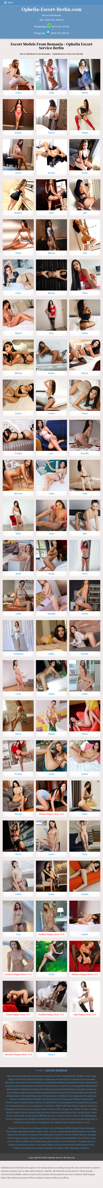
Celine (51, 413)
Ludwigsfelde (78, 1086)
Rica (51, 333)
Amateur (12, 1145)
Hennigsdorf (72, 1082)
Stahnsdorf (78, 1096)
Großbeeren (40, 1082)
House (9, 1116)
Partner (40, 1070)
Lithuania (60, 1128)
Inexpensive (31, 1116)
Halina (51, 734)
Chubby (50, 1145)
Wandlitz (37, 1099)
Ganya (18, 173)
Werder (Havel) (51, 1099)
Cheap (74, 1106)
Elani (18, 533)
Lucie (18, 293)
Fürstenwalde (88, 1079)
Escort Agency (33, 1109)
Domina (33, 1134)
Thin (64, 1122)
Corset (52, 1131)
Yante (85, 814)
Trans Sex (84, 1148)
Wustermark (12, 1102)
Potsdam (37, 1092)
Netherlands (71, 1128)
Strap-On (60, 1141)
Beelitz (23, 1076)
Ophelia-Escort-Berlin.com (51, 9)
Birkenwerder (54, 1076)
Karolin (85, 453)
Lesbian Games (60, 1138)
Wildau (76, 1099)
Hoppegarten (12, 1086)
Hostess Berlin (59, 1112)
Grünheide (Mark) (56, 1082)
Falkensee (50, 1079)
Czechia (21, 1128)
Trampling (82, 1141)
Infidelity (42, 1116)
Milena (18, 373)
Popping (16, 1119)
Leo (51, 453)
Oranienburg (80, 1089)
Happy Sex (67, 1109)
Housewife (19, 1116)
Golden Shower (80, 1134)
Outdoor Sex (27, 1141)
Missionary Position (35, 1148)
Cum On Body (14, 1141)
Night (61, 1148)
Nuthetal (68, 1089)
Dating (8, 1109)
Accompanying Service (17, 1106)
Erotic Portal (19, 1109)
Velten (29, 1099)
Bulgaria (12, 1128)
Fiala (51, 213)
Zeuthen (23, 1102)
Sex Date (71, 1119)
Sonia (85, 173)
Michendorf (92, 1086)
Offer (67, 1148)
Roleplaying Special (45, 1141)
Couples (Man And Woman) (70, 1131)
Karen (51, 132)
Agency (92, 1141)
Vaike (85, 293)
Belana (18, 132)
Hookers (46, 1112)
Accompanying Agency (85, 1102)
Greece (29, 1128)
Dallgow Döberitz (17, 1079)
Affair (58, 1106)
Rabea (85, 734)
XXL (87, 1122)
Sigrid (18, 333)
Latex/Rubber (45, 1138)
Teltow (13, 1099)
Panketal (91, 1089)
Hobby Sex (18, 1148)
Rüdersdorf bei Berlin (64, 1092)
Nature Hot (51, 1148)
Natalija (51, 613)
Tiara (84, 573)
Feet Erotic (65, 1134)
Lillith (18, 894)
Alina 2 (51, 1054)
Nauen (36, 1089)
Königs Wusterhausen (46, 1086)
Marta (85, 373)
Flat (72, 1145)
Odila (18, 613)
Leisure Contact (56, 1116)
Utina (18, 253)
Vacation (71, 1122)
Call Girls (66, 1106)
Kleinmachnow (27, 1086)
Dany (84, 854)
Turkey (32, 1131)
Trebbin (21, 1099)
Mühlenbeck (26, 1089)
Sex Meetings (84, 1119)
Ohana (85, 132)
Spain (25, 1131)
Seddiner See (65, 1096)
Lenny (18, 413)
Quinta (84, 774)
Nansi (85, 92)
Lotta (18, 694)
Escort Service (49, 1109)
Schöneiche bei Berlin (18, 1096)
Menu (10, 3)
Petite (9, 1119)
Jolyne (84, 333)
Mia (85, 533)
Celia (51, 92)
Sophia (84, 654)
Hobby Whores (21, 1112)
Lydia (51, 774)
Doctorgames (21, 1134)
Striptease (70, 1141)
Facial (57, 1134)
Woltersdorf (87, 1099)
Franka (18, 774)
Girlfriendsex (81, 1145)
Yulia (84, 493)
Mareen (18, 493)
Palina (51, 694)
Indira (51, 654)
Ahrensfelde (13, 1076)
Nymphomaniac (89, 1116)
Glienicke (10, 1082)
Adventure (49, 1106)
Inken (18, 734)
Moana (51, 293)
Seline (51, 373)
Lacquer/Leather (29, 1138)
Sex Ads (50, 1119)
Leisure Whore (72, 1116)
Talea (51, 493)
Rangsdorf (47, 1092)
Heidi (85, 613)
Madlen (18, 213)
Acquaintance (37, 1106)
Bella (18, 573)
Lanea (51, 854)
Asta (18, 934)
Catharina (18, 654)
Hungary (38, 1128)
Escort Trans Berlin (46, 1102)
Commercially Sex (87, 1106)
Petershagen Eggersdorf (19, 1092)
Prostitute (41, 1119)
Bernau (31, 1076)
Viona (85, 413)
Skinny (58, 1122)
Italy (45, 1128)
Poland (81, 1128)
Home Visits (35, 1112)
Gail (85, 213)
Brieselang (90, 1076)
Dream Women (62, 1145)
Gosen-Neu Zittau (24, 1082)
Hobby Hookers (82, 1109)
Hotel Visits (91, 1112)
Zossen (32, 1102)
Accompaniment (65, 1102)
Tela (85, 253)
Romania (90, 1128)
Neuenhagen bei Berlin (52, 1089)
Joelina (18, 453)
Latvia (52, 1128)
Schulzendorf (36, 1096)
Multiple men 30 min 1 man (82, 1138)
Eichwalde (31, 1079)
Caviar (45, 1131)
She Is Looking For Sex (42, 1122)
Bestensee (41, 1076)
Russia (9, 1131)
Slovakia (18, 1131)
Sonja (51, 573)
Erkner (41, 1079)
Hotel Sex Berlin (75, 1112)
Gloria (18, 854)
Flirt (59, 1109)
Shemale (74, 1148)
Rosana (51, 173)
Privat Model (28, 1119)
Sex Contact (61, 1119)
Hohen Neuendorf (88, 1082)
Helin (51, 974)
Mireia (51, 253)
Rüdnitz (80, 1092)
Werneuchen (65, 1099)
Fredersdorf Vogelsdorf (68, 1079)
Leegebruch (64, 1086)
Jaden (18, 92)
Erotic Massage (45, 1134)
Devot (88, 1131)
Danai (51, 894)
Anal (39, 1131)
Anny (51, 533)
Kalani (85, 934)
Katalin (84, 894)
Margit (18, 814)
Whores (80, 1122)
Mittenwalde (13, 1089)
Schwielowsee (51, 1096)
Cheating (41, 1145)
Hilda (84, 694)
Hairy (92, 1145)
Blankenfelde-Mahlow (73, 1076)
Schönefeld (90, 1092)
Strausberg (90, 1096)
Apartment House (27, 1145)
